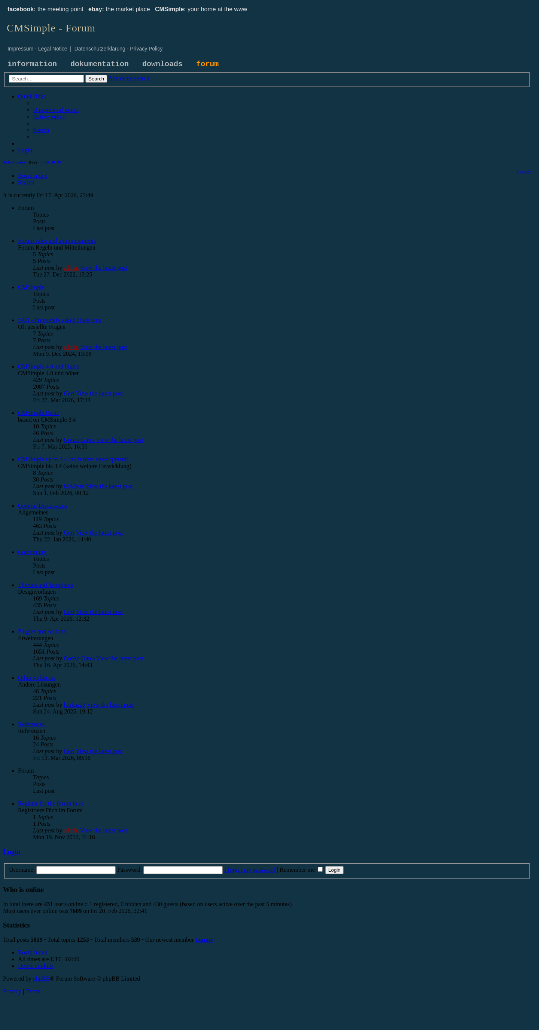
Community (32, 552)
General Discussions (42, 505)
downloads (162, 64)
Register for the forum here (50, 803)
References (31, 724)
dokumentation (99, 64)
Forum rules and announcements (57, 241)
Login (12, 852)
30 (53, 162)
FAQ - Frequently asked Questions (59, 320)
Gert (69, 393)
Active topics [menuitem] (14, 162)
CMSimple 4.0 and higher (49, 366)
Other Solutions (37, 678)
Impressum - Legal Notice (37, 49)
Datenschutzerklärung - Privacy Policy (118, 49)
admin (71, 268)
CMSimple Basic (38, 413)
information (32, 64)
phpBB (41, 978)
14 (47, 162)
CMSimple (31, 287)
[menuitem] (56, 110)
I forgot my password (249, 870)
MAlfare (74, 486)
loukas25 (74, 705)
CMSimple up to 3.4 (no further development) (73, 459)
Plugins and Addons (42, 631)
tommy (204, 939)
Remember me (301, 870)
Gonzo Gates (79, 440)
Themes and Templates (45, 585)
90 (59, 162)
